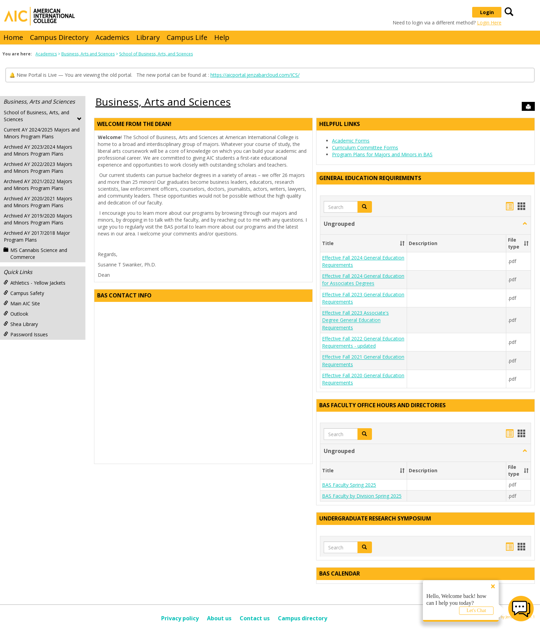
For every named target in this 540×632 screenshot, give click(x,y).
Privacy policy (180, 618)
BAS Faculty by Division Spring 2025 (362, 496)
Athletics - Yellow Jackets (34, 283)
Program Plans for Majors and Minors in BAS (382, 154)
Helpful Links (339, 124)
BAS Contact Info (124, 295)
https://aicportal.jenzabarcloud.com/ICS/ (255, 75)
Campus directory (302, 618)
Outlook (15, 313)
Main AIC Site (21, 303)
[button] (364, 207)
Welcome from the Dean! (134, 124)
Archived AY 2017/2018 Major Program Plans (37, 236)
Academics (112, 37)
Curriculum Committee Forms (365, 147)
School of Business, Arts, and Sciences (156, 54)
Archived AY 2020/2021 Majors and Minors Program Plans (38, 202)
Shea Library (20, 324)
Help (221, 37)
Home (13, 37)
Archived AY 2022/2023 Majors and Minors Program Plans (38, 167)
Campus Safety (23, 293)
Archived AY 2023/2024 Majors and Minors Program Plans (38, 150)
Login (487, 12)
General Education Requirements (370, 178)
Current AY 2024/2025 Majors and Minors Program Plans (42, 133)
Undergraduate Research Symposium (375, 518)
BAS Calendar (339, 573)
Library (148, 37)
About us (219, 618)
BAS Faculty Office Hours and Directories (382, 405)
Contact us (255, 618)
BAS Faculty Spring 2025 (349, 485)
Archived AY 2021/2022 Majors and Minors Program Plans (38, 184)
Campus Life (187, 37)
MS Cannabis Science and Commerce (35, 253)
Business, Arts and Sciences (88, 54)
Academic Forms (351, 140)
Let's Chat (476, 610)
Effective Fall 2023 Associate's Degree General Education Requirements (355, 320)
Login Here (489, 22)
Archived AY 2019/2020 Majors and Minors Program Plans (38, 219)
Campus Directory (59, 37)
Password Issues (25, 334)
